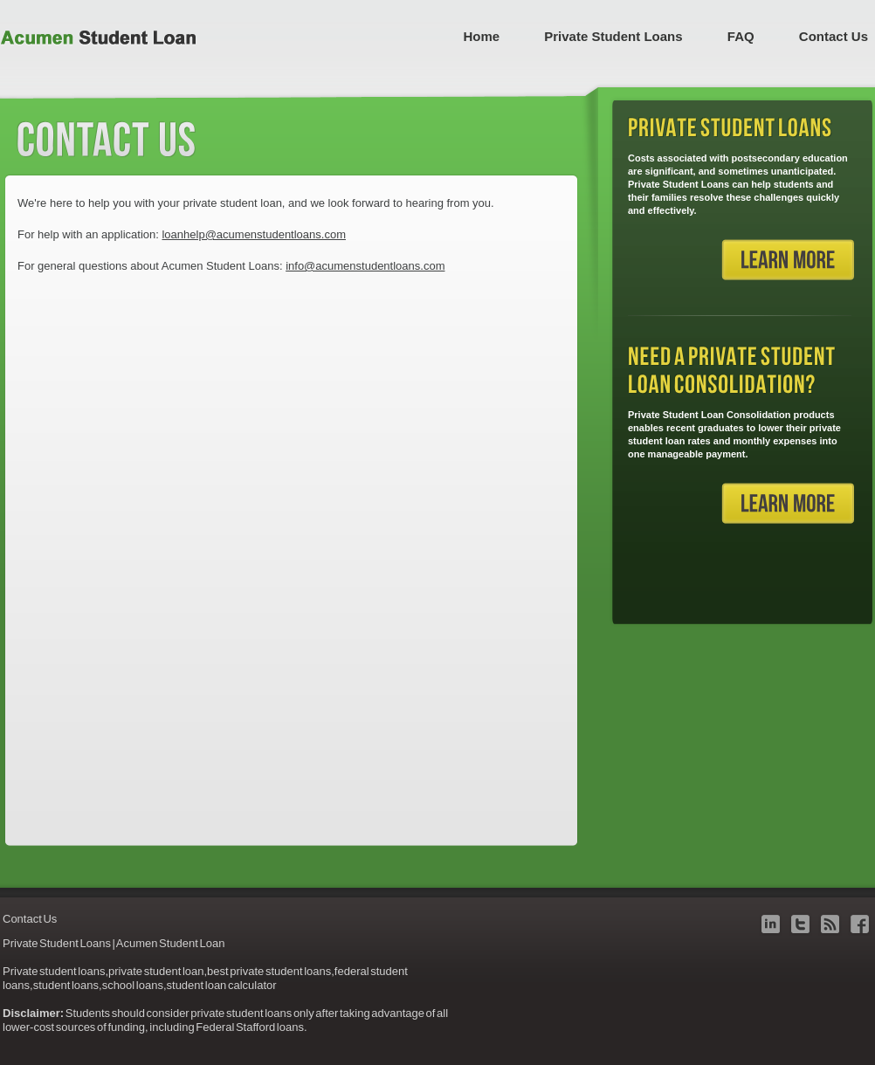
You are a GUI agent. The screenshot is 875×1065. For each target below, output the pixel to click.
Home (481, 36)
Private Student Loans (613, 36)
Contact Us (833, 36)
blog (830, 924)
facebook (860, 924)
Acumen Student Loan (98, 38)
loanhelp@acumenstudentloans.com (254, 234)
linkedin (770, 924)
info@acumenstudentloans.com (365, 265)
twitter (800, 924)
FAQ (740, 36)
